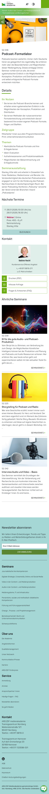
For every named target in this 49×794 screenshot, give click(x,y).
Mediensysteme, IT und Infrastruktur (15, 592)
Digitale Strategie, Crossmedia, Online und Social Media (22, 577)
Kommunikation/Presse (11, 660)
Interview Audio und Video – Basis (19, 472)
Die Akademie (7, 639)
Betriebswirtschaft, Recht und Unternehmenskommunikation (13, 617)
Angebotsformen (8, 644)
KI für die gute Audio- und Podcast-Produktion (20, 340)
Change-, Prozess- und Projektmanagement (18, 611)
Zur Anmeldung (24, 552)
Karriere (5, 665)
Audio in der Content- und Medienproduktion (19, 587)
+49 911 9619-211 (24, 268)
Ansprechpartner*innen (11, 691)
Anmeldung (6, 681)
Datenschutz (6, 768)
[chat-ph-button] (43, 788)
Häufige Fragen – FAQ (10, 697)
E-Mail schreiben (24, 272)
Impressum (6, 773)
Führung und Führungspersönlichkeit (16, 606)
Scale (27, 7)
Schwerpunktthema (9, 624)
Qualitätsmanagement (10, 649)
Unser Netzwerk (8, 654)
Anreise (5, 686)
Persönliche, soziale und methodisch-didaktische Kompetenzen (20, 599)
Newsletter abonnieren (10, 702)
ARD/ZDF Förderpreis (10, 670)
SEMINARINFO (39, 368)
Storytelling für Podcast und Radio (20, 407)
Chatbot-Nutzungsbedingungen (14, 777)
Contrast (33, 7)
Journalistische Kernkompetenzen (15, 571)
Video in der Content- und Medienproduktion (19, 582)
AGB (3, 763)
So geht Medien (8, 707)
